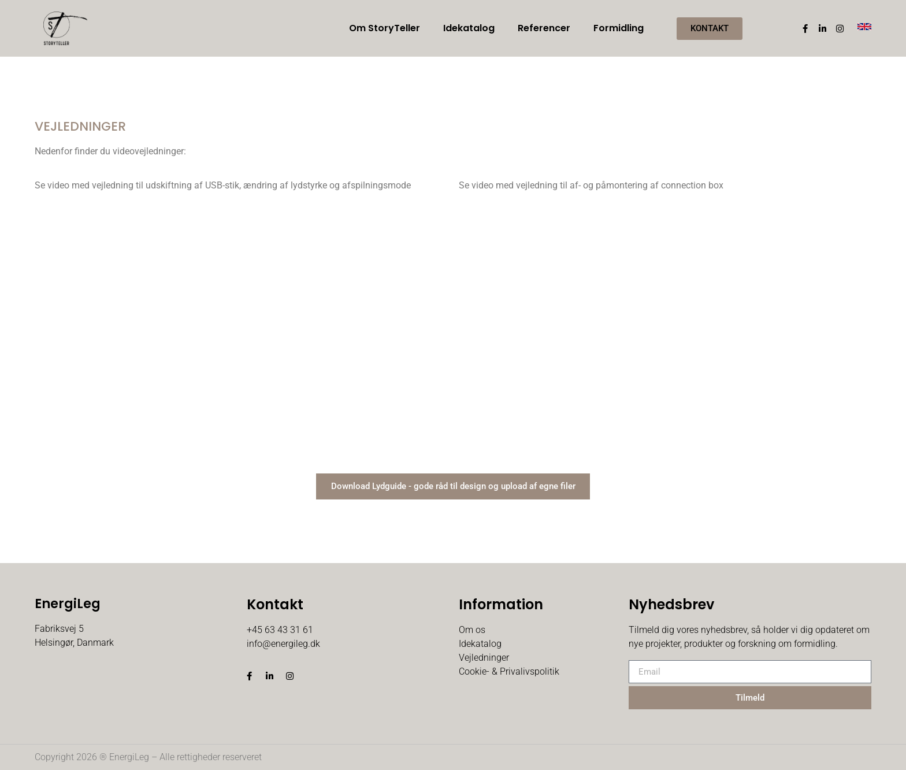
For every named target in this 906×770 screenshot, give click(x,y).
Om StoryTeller (384, 28)
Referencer (544, 28)
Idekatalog (469, 28)
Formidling (618, 28)
